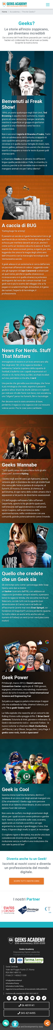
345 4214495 (26, 1013)
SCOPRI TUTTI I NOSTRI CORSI (26, 881)
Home (4, 12)
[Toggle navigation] (47, 4)
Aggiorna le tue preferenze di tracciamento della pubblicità (26, 989)
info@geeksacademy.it (14, 980)
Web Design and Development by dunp (26, 1026)
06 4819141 (27, 1005)
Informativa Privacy (12, 983)
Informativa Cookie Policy (14, 986)
